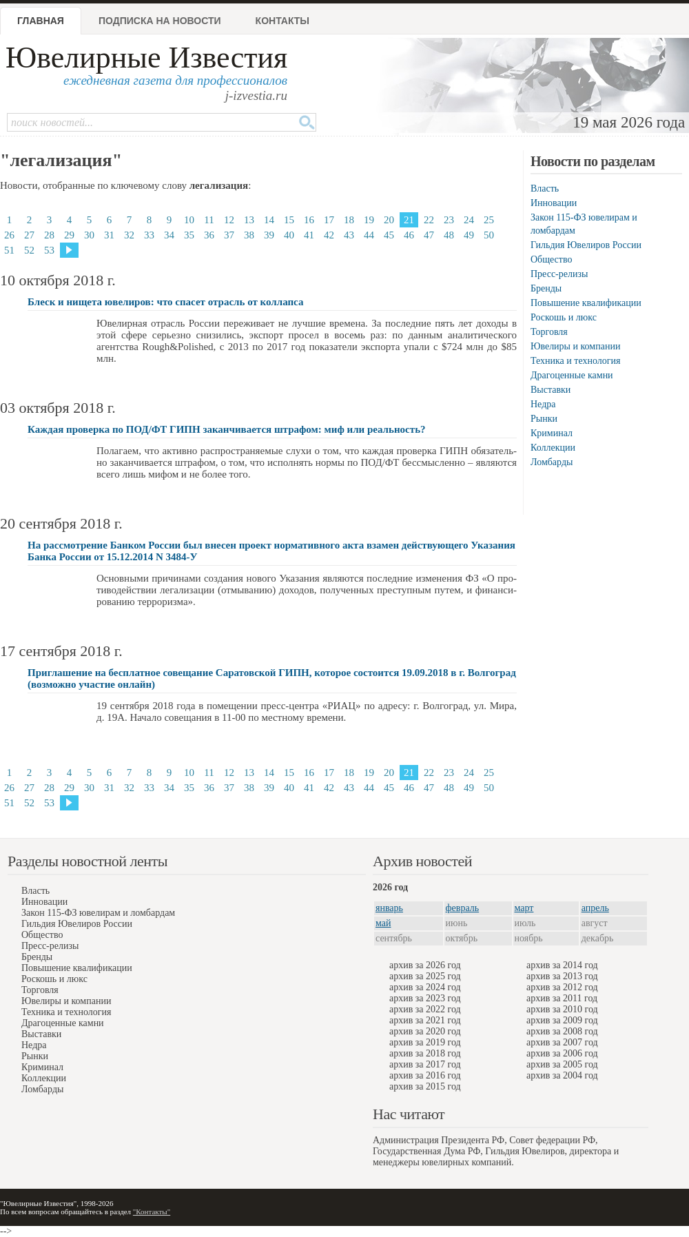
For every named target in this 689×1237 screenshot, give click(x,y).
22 (429, 219)
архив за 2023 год (425, 998)
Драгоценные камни (572, 375)
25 (489, 219)
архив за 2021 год (425, 1020)
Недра (543, 404)
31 (109, 235)
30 (89, 235)
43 (349, 235)
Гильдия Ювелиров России (586, 245)
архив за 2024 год (425, 987)
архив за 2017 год (425, 1064)
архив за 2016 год (425, 1075)
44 (369, 235)
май (383, 923)
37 (229, 235)
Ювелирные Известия (146, 57)
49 (469, 235)
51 (9, 250)
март (524, 908)
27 (29, 235)
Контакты (282, 20)
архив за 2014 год (562, 965)
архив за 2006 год (562, 1053)
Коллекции (553, 447)
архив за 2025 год (425, 976)
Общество (551, 259)
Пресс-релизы (559, 274)
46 (409, 235)
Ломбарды (552, 462)
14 (269, 219)
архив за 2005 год (562, 1064)
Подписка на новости (160, 20)
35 (189, 235)
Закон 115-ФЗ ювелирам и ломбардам (98, 913)
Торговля (549, 332)
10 (189, 219)
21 (409, 219)
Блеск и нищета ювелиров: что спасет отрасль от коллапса (165, 301)
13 (249, 219)
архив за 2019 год (425, 1042)
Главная (40, 20)
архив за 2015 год (425, 1086)
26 (9, 235)
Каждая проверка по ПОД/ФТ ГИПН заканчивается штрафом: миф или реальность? (227, 429)
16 (309, 219)
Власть (545, 188)
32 (129, 235)
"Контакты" (151, 1211)
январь (389, 908)
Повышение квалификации (586, 303)
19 (369, 219)
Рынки (544, 418)
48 (449, 235)
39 (269, 235)
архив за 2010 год (562, 1009)
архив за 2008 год (562, 1031)
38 (249, 235)
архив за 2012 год (562, 987)
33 (149, 235)
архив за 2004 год (562, 1075)
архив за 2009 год (562, 1020)
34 (169, 235)
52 (29, 250)
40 (289, 235)
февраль (463, 908)
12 (229, 219)
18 (349, 219)
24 (469, 219)
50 (489, 235)
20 (389, 219)
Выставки (550, 390)
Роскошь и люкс (564, 317)
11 (209, 219)
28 (49, 235)
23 (449, 219)
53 (49, 250)
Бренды (546, 288)
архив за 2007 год (562, 1042)
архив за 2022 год (425, 1009)
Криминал (552, 433)
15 (289, 219)
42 (329, 235)
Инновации (554, 203)
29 (69, 235)
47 (429, 235)
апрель (595, 908)
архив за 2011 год (561, 998)
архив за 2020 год (425, 1031)
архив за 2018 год (425, 1053)
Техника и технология (575, 361)
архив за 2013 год (562, 976)
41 (309, 235)
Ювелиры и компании (575, 346)
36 (209, 235)
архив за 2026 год (425, 965)
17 (329, 219)
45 (389, 235)
